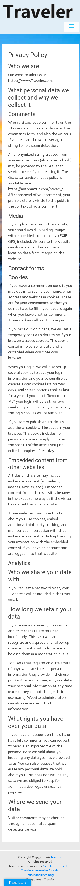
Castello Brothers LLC (57, 866)
